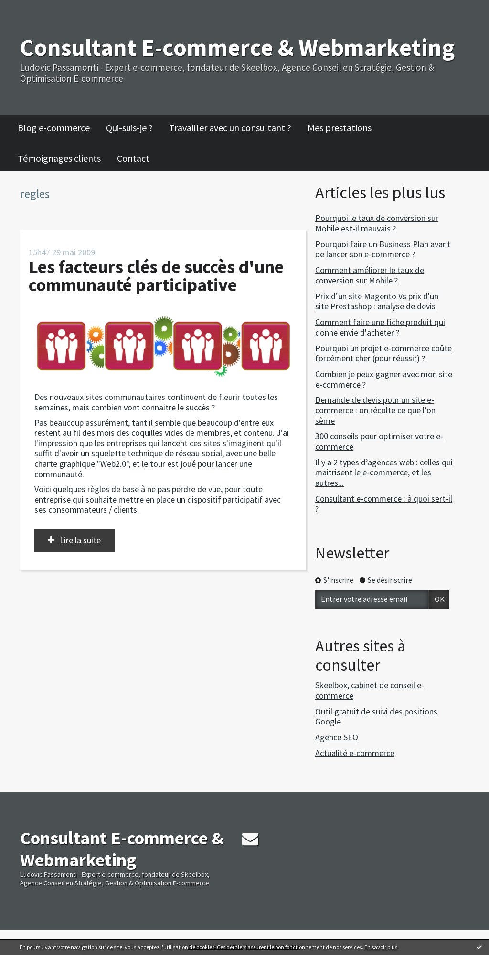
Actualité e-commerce (354, 752)
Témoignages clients (59, 158)
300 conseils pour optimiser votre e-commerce (379, 441)
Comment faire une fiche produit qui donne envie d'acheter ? (380, 327)
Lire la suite (80, 540)
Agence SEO (336, 737)
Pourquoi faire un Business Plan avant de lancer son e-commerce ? (382, 249)
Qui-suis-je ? (129, 128)
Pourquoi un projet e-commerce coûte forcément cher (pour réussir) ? (383, 353)
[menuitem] (58, 128)
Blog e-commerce (54, 128)
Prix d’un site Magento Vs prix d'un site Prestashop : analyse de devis (376, 301)
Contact (133, 158)
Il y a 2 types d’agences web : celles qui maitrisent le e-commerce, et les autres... (384, 472)
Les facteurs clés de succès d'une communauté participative (156, 275)
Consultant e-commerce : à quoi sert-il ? (383, 503)
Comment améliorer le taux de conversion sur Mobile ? (369, 275)
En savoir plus (380, 947)
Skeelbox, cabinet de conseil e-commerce (369, 690)
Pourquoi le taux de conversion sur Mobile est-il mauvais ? (376, 223)
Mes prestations (340, 128)
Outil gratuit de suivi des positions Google (376, 716)
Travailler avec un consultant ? (230, 128)
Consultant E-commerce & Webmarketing (237, 47)
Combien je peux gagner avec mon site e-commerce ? (383, 379)
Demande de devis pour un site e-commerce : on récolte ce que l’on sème (375, 410)
